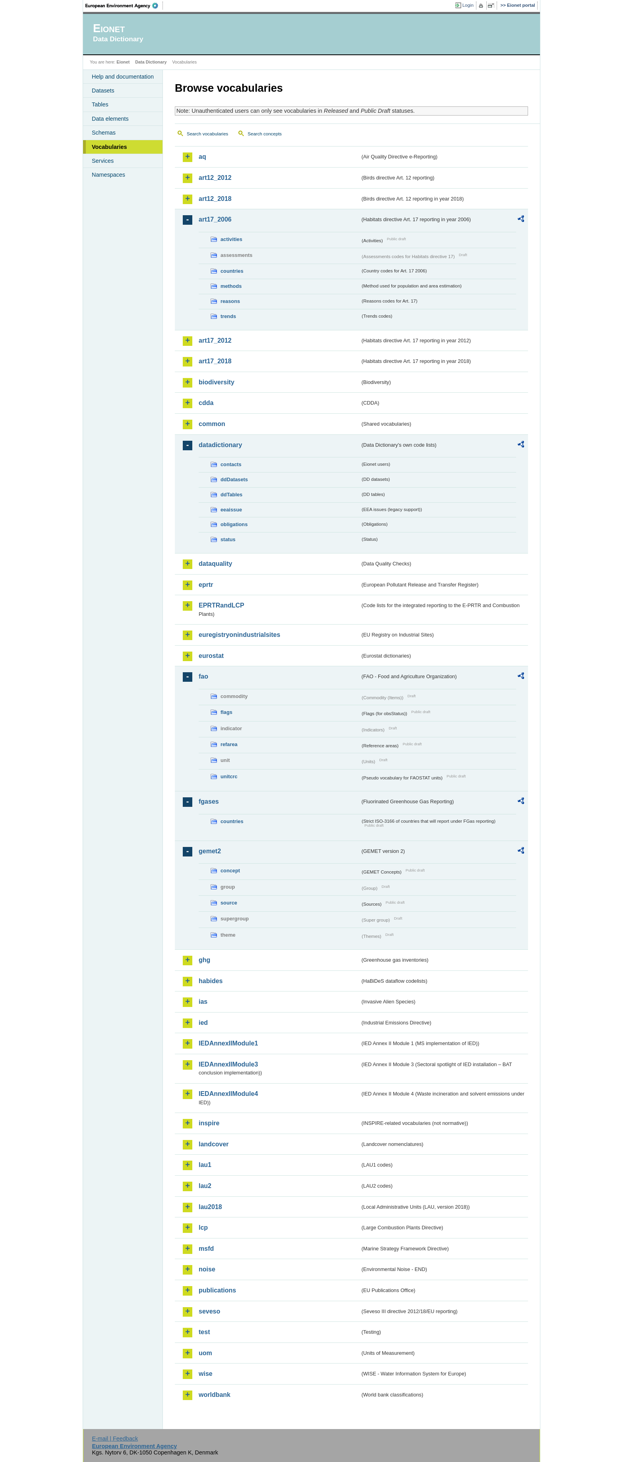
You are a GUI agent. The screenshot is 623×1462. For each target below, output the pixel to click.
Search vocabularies (207, 133)
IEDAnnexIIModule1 (228, 1043)
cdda (206, 402)
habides (210, 981)
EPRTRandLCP (221, 605)
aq (202, 156)
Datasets (103, 90)
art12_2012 (215, 177)
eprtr (206, 584)
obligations (234, 524)
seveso (209, 1311)
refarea (229, 744)
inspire (209, 1123)
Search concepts (265, 133)
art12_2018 (215, 198)
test (204, 1332)
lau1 (205, 1164)
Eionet (123, 62)
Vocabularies (109, 147)
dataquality (215, 563)
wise (206, 1373)
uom (205, 1353)
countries (232, 271)
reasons (230, 301)
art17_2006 (215, 219)
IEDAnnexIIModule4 (228, 1093)
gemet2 (210, 851)
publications (217, 1290)
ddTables (231, 495)
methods (231, 286)
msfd (206, 1248)
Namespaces (108, 175)
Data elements (110, 119)
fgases (209, 801)
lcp (203, 1227)
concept (230, 871)
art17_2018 (215, 361)
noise (207, 1269)
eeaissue (231, 510)
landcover (214, 1144)
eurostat (211, 655)
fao (203, 676)
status (228, 539)
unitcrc (229, 776)
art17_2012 (215, 340)
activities (231, 239)
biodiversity (216, 382)
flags (226, 712)
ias (203, 1001)
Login (468, 5)
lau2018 (210, 1207)
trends (228, 316)
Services (103, 161)
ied (203, 1022)
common (212, 423)
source (229, 903)
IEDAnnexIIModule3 (228, 1064)
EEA (124, 6)
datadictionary (220, 445)
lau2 (205, 1185)
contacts (231, 464)
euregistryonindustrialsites (239, 634)
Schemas (104, 132)
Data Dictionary (150, 62)
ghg (204, 960)
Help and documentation (123, 76)
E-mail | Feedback (115, 1438)
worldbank (214, 1394)
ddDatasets (234, 479)
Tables (100, 104)
